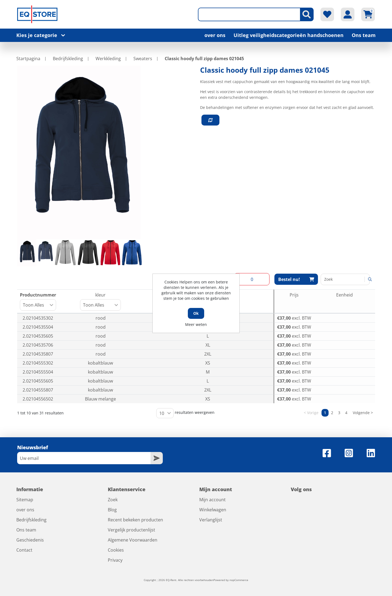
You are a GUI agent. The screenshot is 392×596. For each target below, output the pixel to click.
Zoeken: (345, 279)
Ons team (364, 35)
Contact (24, 550)
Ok (196, 313)
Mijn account (212, 500)
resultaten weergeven (185, 413)
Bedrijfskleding (31, 520)
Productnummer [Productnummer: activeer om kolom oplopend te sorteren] (38, 301)
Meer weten (196, 324)
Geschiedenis (30, 540)
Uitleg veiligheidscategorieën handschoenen (289, 35)
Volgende (361, 413)
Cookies (116, 550)
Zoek (113, 500)
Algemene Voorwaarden (132, 540)
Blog (112, 510)
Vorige (312, 413)
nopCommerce (238, 580)
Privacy (115, 560)
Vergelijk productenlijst (131, 530)
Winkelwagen (212, 510)
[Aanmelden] (84, 458)
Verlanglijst (210, 520)
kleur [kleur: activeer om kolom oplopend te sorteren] (101, 301)
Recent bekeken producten (135, 520)
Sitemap (24, 500)
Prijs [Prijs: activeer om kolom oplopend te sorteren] (294, 295)
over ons (214, 35)
